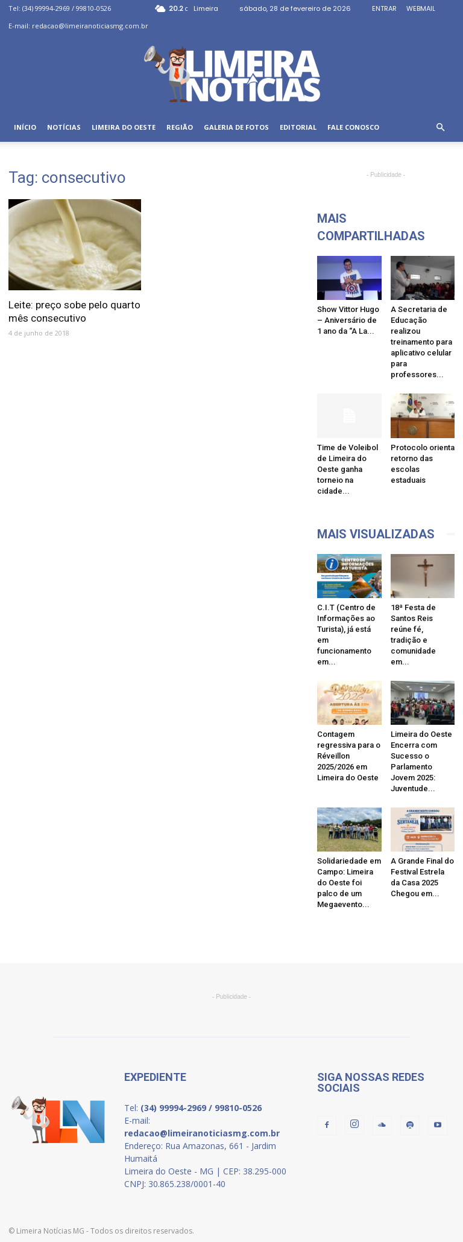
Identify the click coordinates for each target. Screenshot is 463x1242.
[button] (440, 127)
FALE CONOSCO (353, 127)
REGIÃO (179, 127)
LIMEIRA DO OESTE (124, 127)
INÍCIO (25, 127)
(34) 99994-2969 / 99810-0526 (66, 8)
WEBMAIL (420, 8)
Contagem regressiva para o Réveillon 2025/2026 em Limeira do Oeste (348, 756)
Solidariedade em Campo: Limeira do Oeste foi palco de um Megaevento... (349, 882)
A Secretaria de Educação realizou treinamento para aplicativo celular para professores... (421, 342)
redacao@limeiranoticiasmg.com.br (90, 25)
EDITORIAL (298, 127)
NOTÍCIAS (64, 127)
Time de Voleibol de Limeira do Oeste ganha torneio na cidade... (347, 469)
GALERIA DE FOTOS (236, 127)
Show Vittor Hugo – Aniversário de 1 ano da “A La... (348, 320)
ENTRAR (384, 8)
